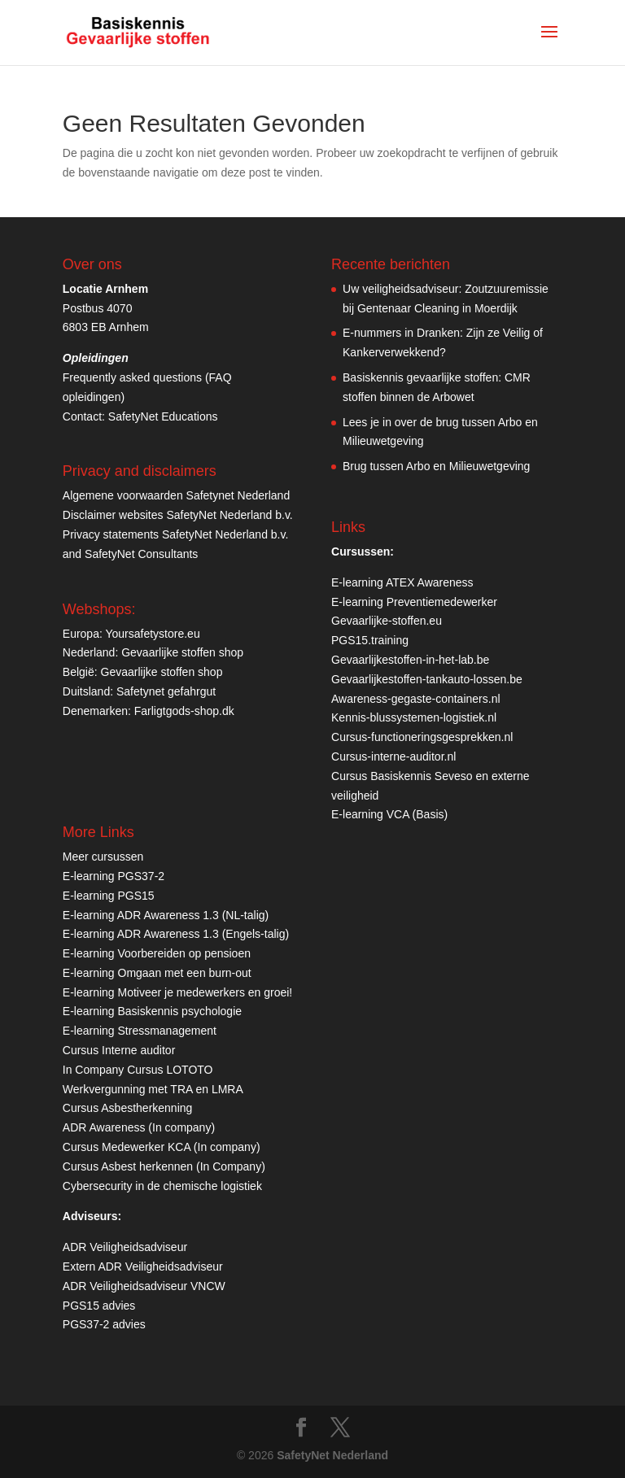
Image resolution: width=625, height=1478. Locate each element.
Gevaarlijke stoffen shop (182, 652)
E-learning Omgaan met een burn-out (157, 972)
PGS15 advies (99, 1305)
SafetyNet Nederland (332, 1455)
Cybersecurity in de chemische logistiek (162, 1185)
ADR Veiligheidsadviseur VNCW (144, 1286)
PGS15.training (371, 640)
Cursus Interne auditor (119, 1050)
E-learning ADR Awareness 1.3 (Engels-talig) (176, 933)
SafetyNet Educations (163, 416)
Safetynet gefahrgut (166, 691)
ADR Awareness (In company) (139, 1127)
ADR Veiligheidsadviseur (125, 1246)
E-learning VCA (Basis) (389, 814)
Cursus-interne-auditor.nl (393, 756)
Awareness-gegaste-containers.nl (415, 698)
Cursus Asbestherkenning (128, 1107)
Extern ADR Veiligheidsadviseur (143, 1266)
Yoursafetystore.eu (152, 633)
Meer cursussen (103, 856)
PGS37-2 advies (104, 1324)
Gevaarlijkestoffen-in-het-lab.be (410, 659)
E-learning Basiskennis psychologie (152, 1011)
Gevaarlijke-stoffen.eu (386, 620)
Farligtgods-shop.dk (184, 710)
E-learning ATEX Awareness (402, 582)
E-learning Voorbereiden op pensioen (157, 953)
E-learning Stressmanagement (139, 1030)
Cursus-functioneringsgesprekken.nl (422, 736)
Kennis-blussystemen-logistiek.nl (413, 717)
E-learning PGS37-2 (113, 876)
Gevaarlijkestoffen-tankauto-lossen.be (426, 679)
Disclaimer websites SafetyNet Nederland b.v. (178, 514)
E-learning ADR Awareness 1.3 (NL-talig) (166, 915)
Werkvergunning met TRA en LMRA (153, 1089)
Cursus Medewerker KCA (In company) (161, 1146)
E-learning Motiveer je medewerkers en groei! (177, 992)
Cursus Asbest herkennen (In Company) (164, 1166)
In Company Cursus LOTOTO (138, 1069)
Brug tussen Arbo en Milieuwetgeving (436, 466)
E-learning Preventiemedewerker (414, 601)
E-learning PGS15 (109, 895)
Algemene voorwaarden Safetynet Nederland (176, 495)
